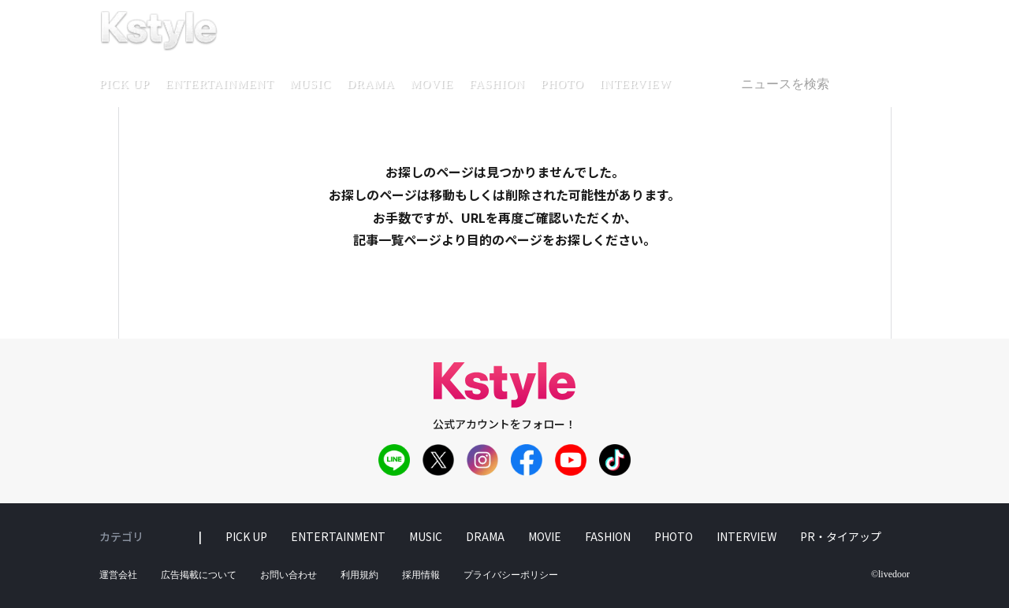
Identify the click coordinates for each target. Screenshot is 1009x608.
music (311, 84)
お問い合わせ (288, 574)
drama (371, 84)
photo (562, 84)
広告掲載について (198, 574)
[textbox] (818, 84)
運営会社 (118, 574)
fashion (497, 84)
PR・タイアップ (840, 536)
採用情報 (421, 574)
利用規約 (359, 574)
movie (432, 84)
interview (636, 84)
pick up (124, 84)
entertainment (220, 84)
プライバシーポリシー (511, 574)
